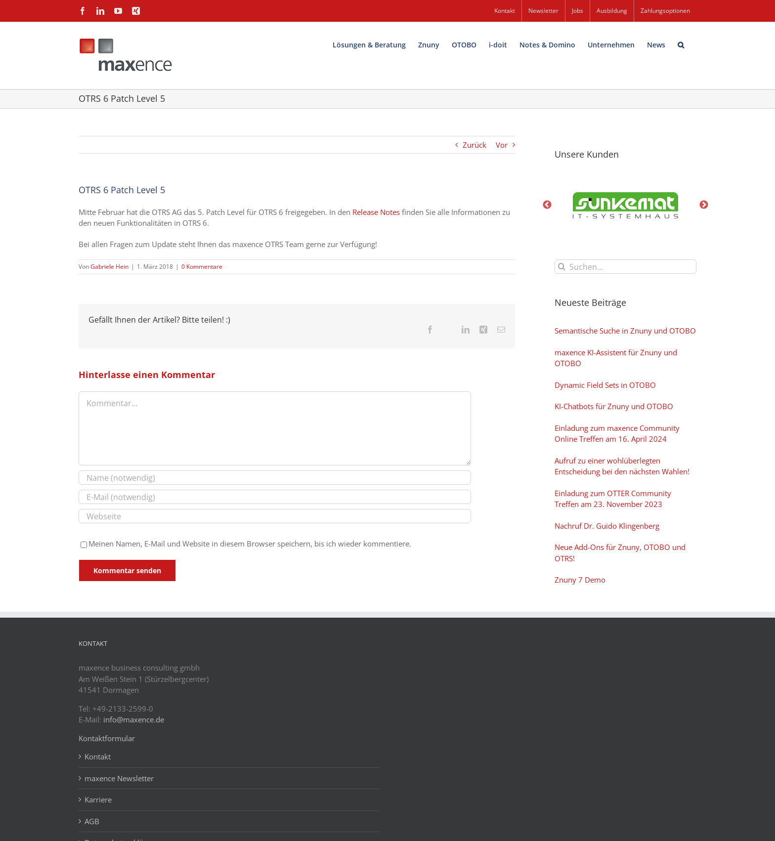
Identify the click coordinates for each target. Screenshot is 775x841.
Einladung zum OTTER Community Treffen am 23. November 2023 (613, 498)
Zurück (474, 145)
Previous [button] (547, 205)
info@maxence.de (133, 719)
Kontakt (98, 756)
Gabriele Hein (109, 266)
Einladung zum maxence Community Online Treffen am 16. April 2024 (617, 433)
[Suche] (562, 266)
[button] (681, 43)
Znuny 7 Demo (580, 580)
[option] (626, 205)
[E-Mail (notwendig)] (275, 497)
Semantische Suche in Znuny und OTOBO (625, 331)
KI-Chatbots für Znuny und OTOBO (614, 406)
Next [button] (704, 205)
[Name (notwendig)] (275, 477)
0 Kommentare (201, 266)
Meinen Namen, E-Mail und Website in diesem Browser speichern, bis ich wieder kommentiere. (249, 543)
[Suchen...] (626, 266)
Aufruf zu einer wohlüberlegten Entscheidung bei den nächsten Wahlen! (622, 466)
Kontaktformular (107, 738)
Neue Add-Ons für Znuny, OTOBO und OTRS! (620, 552)
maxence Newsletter (119, 778)
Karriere (98, 799)
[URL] (275, 516)
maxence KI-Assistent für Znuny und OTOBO (616, 358)
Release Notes (376, 212)
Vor (502, 145)
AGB (92, 821)
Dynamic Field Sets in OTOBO (605, 385)
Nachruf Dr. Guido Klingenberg (607, 526)
